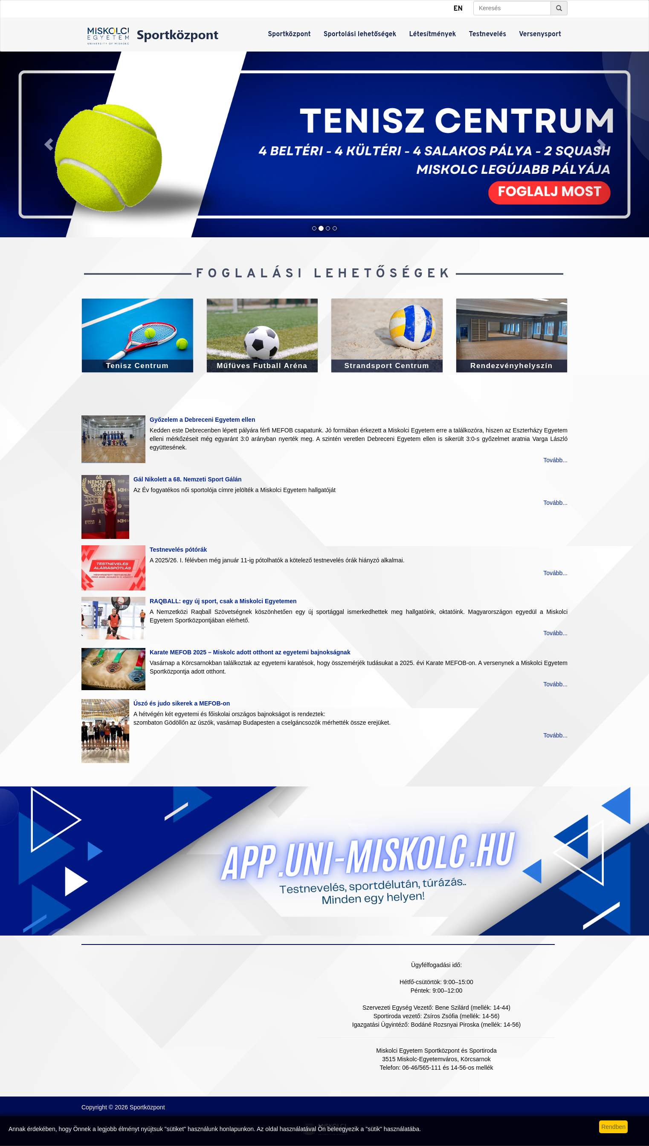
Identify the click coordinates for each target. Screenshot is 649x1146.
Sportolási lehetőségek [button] (360, 34)
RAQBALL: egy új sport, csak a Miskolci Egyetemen (223, 601)
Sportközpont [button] (289, 34)
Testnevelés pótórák (178, 549)
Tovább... (555, 460)
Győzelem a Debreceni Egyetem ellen (202, 419)
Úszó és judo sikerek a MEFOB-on (181, 703)
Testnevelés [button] (488, 34)
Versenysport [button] (540, 34)
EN (458, 9)
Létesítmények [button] (432, 34)
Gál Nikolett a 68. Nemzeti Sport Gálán (187, 479)
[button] (48, 144)
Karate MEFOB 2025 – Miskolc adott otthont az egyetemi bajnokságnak (250, 652)
